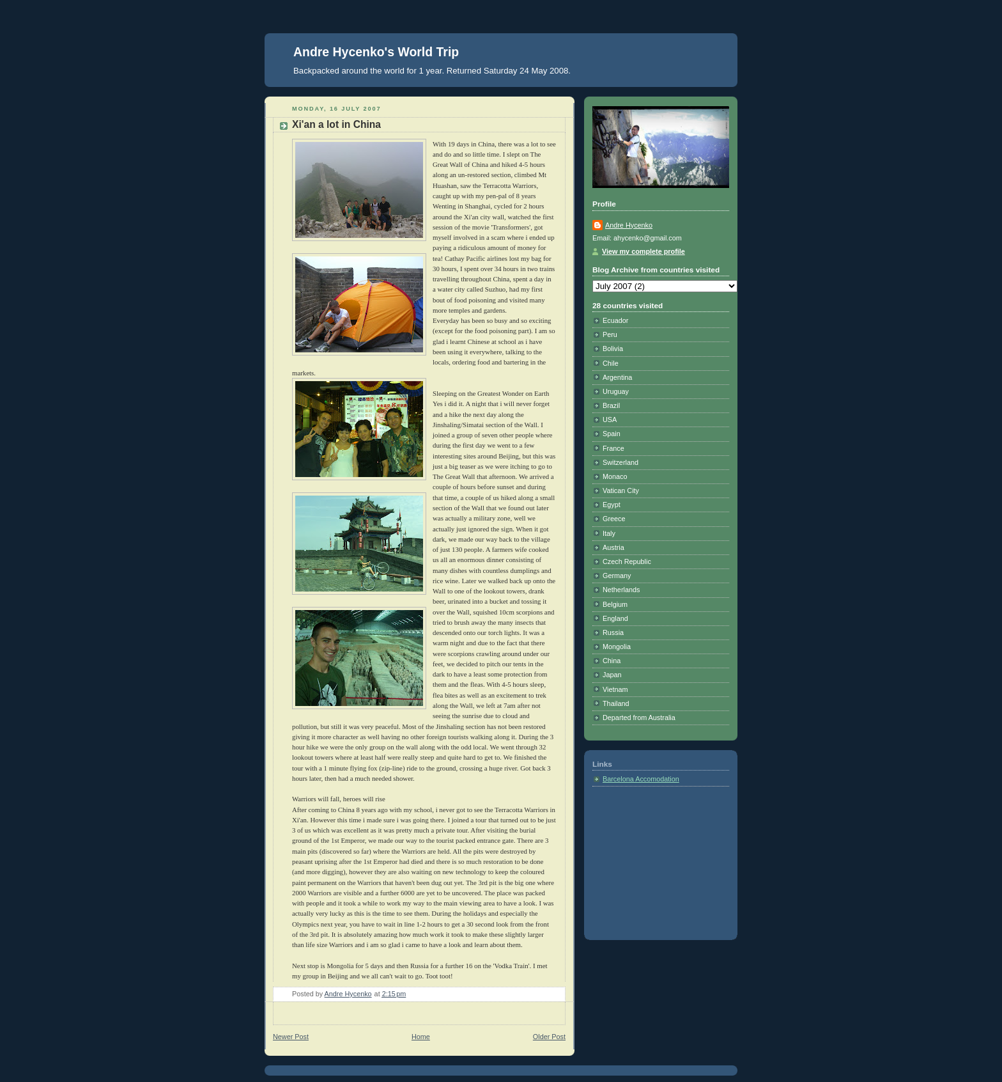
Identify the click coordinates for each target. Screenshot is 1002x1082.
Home (421, 1036)
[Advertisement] (656, 859)
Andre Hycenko (628, 225)
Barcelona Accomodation (641, 779)
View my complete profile (643, 251)
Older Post (549, 1036)
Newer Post (291, 1036)
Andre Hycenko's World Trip (376, 52)
